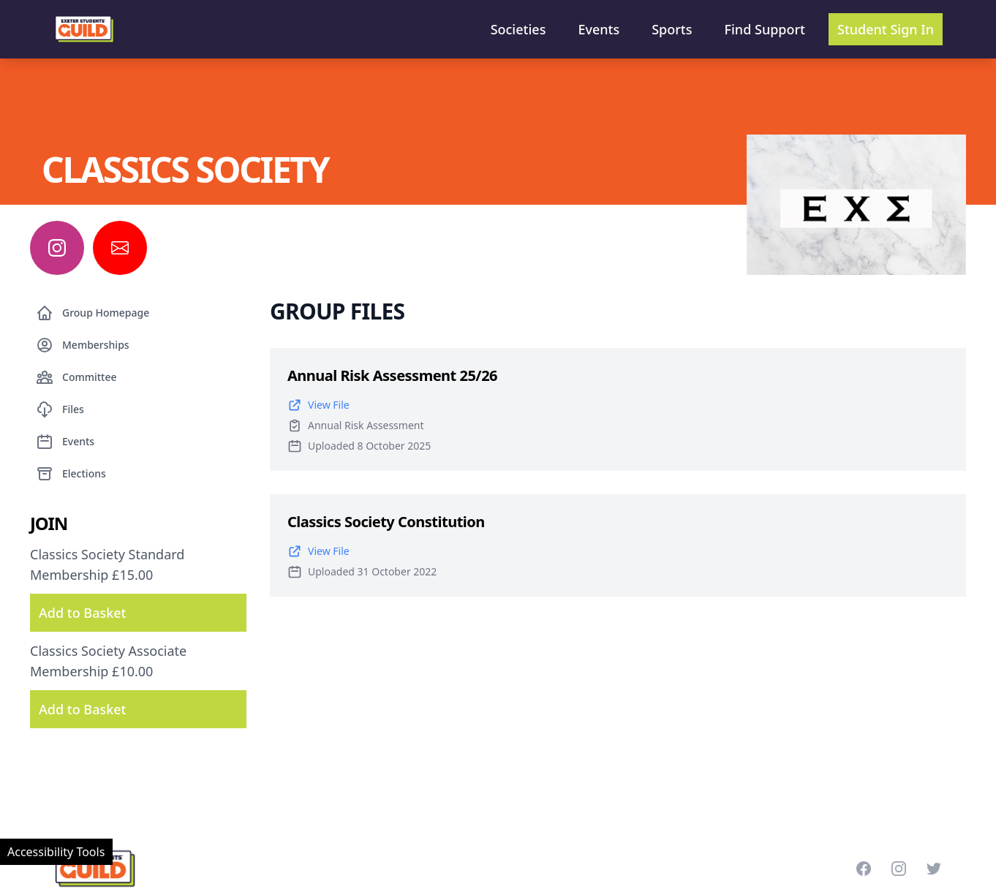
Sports (672, 29)
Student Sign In (885, 29)
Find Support (765, 29)
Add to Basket (82, 612)
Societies (518, 29)
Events (598, 29)
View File (318, 405)
